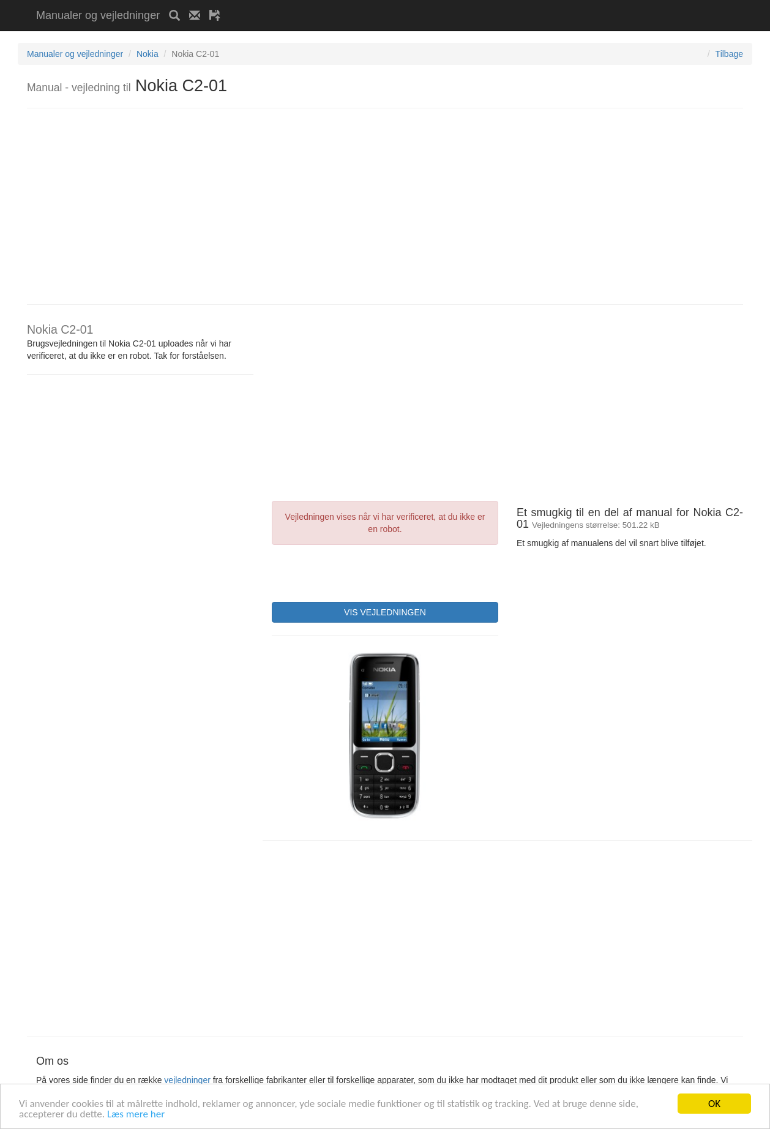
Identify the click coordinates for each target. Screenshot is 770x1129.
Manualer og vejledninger (98, 15)
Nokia (147, 54)
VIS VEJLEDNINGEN (385, 612)
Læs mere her (136, 1114)
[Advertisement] (373, 4)
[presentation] (365, 572)
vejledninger (187, 1080)
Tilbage (729, 54)
